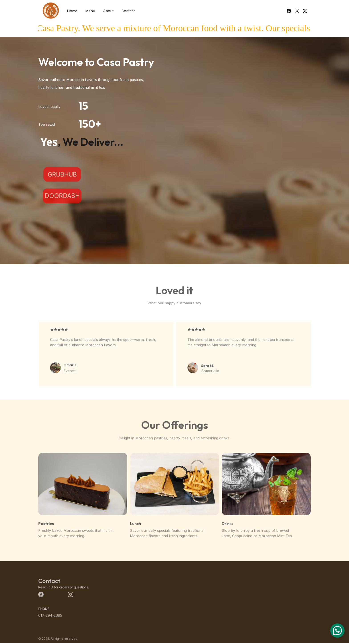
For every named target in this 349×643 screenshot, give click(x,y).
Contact (128, 11)
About (108, 11)
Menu (90, 11)
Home (72, 11)
